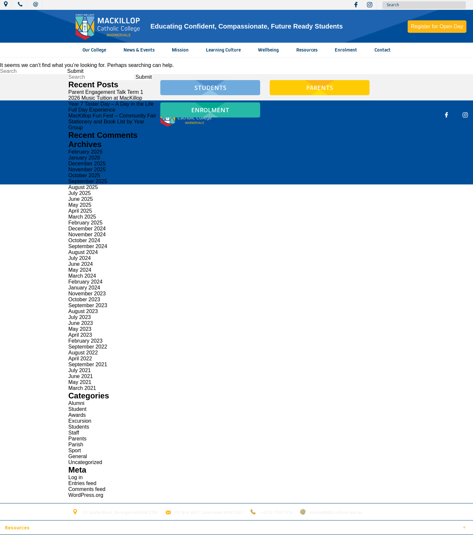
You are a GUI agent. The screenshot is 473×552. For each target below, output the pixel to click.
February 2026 (85, 152)
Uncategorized (85, 462)
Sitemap (85, 543)
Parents (77, 438)
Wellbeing (268, 50)
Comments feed (86, 489)
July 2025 (79, 193)
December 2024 (87, 228)
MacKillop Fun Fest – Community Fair (112, 115)
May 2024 (79, 270)
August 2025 (83, 187)
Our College (94, 50)
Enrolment (346, 50)
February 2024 (85, 282)
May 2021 (79, 382)
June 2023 (80, 323)
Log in (75, 477)
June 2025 (80, 199)
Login (138, 543)
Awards (77, 415)
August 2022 (83, 352)
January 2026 (84, 157)
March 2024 (82, 276)
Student (77, 409)
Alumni (76, 403)
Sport (74, 450)
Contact (382, 50)
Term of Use (112, 543)
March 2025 (82, 217)
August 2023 (83, 311)
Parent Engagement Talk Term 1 (105, 92)
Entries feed (82, 483)
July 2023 (79, 317)
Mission (180, 50)
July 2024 (79, 258)
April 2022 (80, 358)
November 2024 (87, 234)
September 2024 (87, 246)
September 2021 (87, 364)
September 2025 (87, 181)
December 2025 (87, 163)
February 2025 (85, 222)
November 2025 (87, 169)
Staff (73, 432)
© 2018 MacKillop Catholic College (37, 543)
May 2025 (79, 205)
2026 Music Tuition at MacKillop (105, 98)
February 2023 (85, 341)
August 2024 (83, 252)
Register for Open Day (437, 26)
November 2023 (87, 293)
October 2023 (84, 299)
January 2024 (84, 287)
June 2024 (80, 264)
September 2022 (87, 347)
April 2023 (80, 335)
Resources (307, 50)
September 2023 (87, 305)
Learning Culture (223, 50)
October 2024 (84, 240)
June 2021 (80, 376)
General (77, 456)
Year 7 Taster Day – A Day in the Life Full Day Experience (111, 107)
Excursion (79, 421)
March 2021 (82, 388)
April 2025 (80, 211)
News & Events (139, 50)
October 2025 (84, 175)
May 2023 (79, 329)
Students (78, 427)
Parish (75, 444)
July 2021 (79, 370)
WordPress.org (85, 495)
